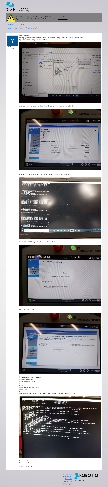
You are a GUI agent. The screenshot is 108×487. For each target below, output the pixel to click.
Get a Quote (68, 481)
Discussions (20, 24)
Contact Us (68, 479)
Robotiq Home (67, 474)
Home (9, 28)
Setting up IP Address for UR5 (28, 28)
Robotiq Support (67, 484)
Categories (10, 24)
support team (63, 19)
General (14, 28)
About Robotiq (67, 476)
